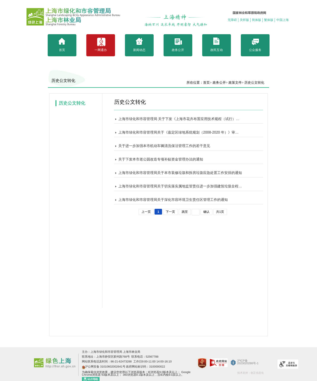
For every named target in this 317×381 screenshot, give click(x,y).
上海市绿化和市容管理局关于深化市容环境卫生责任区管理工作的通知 (173, 200)
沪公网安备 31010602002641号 (105, 366)
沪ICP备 (242, 360)
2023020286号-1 (248, 363)
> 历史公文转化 (253, 82)
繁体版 (268, 20)
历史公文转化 (63, 80)
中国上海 (282, 20)
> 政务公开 (218, 82)
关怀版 (244, 20)
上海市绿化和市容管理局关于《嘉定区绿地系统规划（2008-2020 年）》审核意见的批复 (180, 132)
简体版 (256, 20)
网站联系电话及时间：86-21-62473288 (107, 361)
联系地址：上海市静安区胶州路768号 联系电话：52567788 (120, 356)
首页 (206, 82)
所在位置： (195, 82)
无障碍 (232, 20)
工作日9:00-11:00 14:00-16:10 (152, 361)
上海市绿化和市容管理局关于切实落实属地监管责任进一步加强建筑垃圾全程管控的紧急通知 (180, 186)
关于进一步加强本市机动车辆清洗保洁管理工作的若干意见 (164, 146)
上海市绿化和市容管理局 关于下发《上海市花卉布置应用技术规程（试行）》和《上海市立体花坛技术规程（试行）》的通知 (180, 119)
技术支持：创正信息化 (250, 372)
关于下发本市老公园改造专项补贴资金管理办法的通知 (160, 159)
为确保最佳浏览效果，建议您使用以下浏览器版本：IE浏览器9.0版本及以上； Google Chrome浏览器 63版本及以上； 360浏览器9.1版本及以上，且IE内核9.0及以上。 (136, 373)
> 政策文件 (234, 82)
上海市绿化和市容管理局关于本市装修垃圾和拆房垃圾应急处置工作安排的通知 (180, 173)
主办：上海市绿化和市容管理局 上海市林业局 (111, 351)
